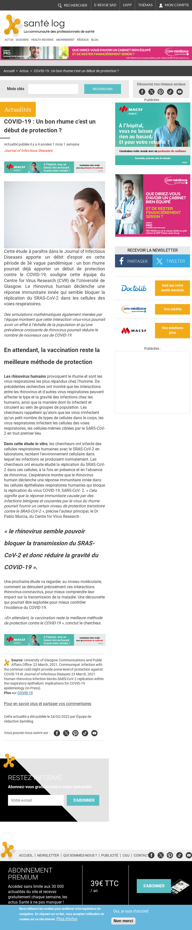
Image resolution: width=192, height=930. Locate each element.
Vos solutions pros (172, 330)
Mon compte (177, 5)
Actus (9, 39)
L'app (127, 5)
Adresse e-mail (22, 792)
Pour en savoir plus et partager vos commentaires (47, 703)
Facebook (142, 91)
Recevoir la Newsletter (153, 250)
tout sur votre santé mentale (172, 287)
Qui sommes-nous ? (80, 855)
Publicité (109, 855)
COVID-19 (25, 693)
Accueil (9, 71)
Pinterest (161, 91)
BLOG (94, 39)
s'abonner (153, 886)
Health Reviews (42, 39)
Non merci (123, 921)
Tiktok (170, 91)
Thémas (145, 5)
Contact (141, 855)
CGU (126, 855)
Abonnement (65, 39)
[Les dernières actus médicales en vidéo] (152, 412)
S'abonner (83, 800)
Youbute (179, 91)
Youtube (94, 732)
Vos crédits (173, 309)
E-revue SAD (105, 5)
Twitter (151, 91)
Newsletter (48, 855)
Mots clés (15, 88)
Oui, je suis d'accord (130, 911)
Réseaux (83, 39)
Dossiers (22, 39)
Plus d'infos (66, 919)
